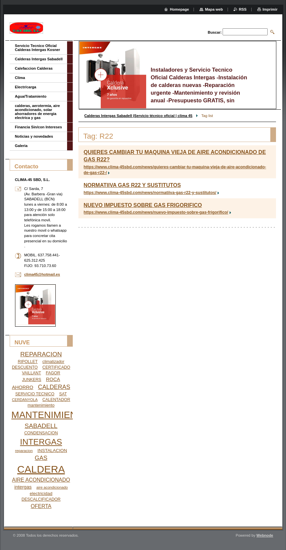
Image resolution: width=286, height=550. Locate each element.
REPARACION (41, 354)
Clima (20, 78)
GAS (41, 458)
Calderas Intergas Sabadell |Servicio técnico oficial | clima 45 (138, 116)
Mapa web (214, 9)
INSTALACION (52, 450)
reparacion (24, 451)
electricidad (41, 493)
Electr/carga (25, 87)
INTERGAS (41, 441)
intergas (23, 487)
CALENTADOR (56, 399)
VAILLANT (31, 373)
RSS (243, 9)
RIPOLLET (28, 361)
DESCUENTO (25, 367)
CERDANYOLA (25, 400)
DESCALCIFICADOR (41, 499)
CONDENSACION (41, 433)
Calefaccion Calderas (34, 68)
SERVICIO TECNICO (34, 394)
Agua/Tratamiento (31, 96)
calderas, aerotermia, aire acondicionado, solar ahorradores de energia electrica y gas (37, 112)
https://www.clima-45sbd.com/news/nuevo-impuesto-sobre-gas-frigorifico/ (156, 212)
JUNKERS (31, 379)
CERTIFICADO (56, 367)
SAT (63, 394)
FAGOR (53, 373)
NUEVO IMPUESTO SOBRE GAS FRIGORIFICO (143, 205)
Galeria (21, 146)
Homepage (179, 9)
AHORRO (22, 387)
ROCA (53, 379)
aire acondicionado (52, 487)
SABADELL (41, 425)
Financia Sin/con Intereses (38, 127)
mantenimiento (41, 405)
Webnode (264, 535)
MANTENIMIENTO (50, 415)
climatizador (53, 361)
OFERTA (41, 506)
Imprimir (270, 9)
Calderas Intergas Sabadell (39, 59)
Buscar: (215, 32)
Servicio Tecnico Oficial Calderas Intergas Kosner (37, 48)
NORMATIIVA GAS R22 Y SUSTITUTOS (132, 185)
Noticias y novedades (34, 136)
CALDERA (41, 469)
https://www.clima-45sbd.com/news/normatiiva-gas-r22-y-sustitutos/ (150, 192)
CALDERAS (54, 387)
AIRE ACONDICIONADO (41, 480)
